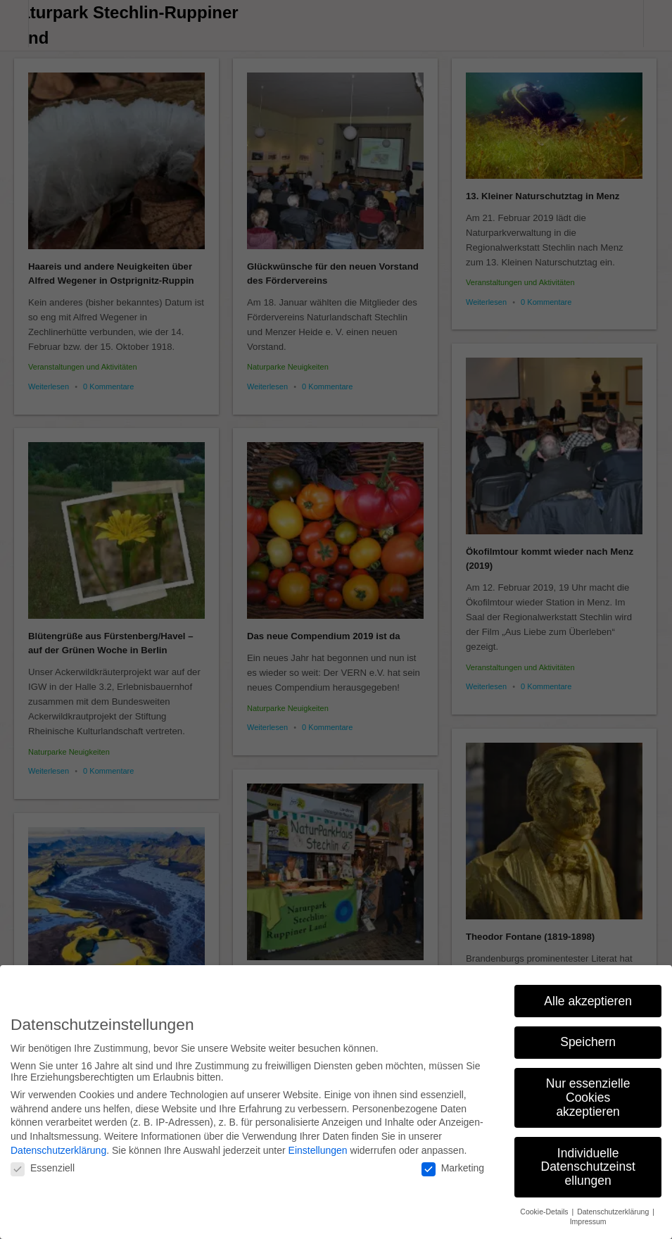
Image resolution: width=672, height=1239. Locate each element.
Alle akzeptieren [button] (588, 995)
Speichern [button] (588, 1037)
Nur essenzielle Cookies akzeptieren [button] (588, 1092)
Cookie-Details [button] (545, 1206)
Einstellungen (318, 1144)
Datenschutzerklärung (58, 1144)
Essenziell (43, 1162)
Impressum (588, 1216)
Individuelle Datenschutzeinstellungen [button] (588, 1161)
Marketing (452, 1162)
